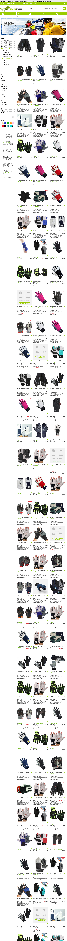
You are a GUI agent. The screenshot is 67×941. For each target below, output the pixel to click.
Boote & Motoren (5, 40)
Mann (5, 102)
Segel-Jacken (5, 62)
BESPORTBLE (4, 80)
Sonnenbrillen (5, 66)
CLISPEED (20, 257)
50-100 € (3, 113)
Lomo (52, 440)
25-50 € (10, 110)
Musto (19, 55)
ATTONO (3, 78)
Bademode (4, 50)
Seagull (52, 55)
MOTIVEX (4, 172)
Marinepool (37, 55)
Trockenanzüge (6, 70)
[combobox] (35, 8)
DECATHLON (4, 88)
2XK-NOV (3, 76)
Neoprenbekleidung (7, 56)
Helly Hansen (54, 307)
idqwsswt (20, 282)
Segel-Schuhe (5, 64)
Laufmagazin (8, 13)
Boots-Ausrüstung (5, 42)
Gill (19, 307)
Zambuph (20, 156)
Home (2, 16)
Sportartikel (23, 13)
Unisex (5, 104)
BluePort (3, 82)
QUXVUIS (36, 518)
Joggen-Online (5, 143)
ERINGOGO (3, 94)
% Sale (3, 117)
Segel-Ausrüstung (5, 46)
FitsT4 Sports (21, 105)
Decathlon (37, 597)
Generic (36, 282)
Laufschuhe (49, 13)
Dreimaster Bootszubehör (7, 92)
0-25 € (2, 110)
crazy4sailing (4, 86)
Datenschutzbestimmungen (44, 1)
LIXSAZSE (20, 698)
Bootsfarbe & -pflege (6, 44)
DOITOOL (3, 90)
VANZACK (20, 206)
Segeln (6, 16)
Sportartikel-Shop (6, 142)
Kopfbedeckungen (6, 54)
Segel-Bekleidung (12, 16)
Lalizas (52, 543)
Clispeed (3, 84)
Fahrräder (61, 13)
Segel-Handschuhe (21, 16)
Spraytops (4, 68)
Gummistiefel (5, 52)
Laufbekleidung (35, 13)
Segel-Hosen (5, 60)
